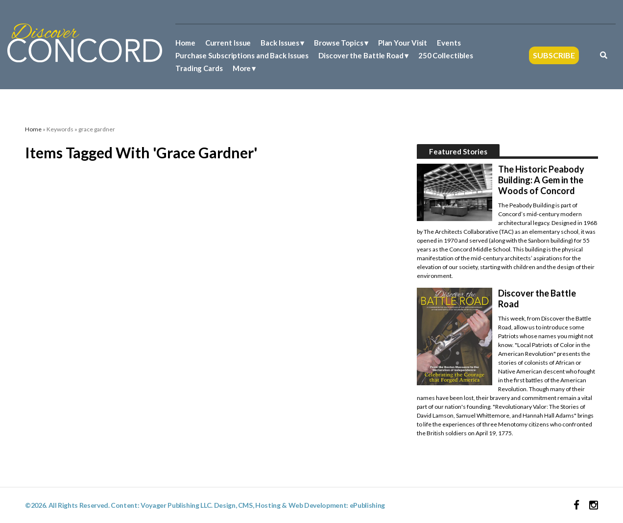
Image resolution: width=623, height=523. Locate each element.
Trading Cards (199, 68)
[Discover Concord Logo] (84, 42)
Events (448, 42)
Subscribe (554, 55)
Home (185, 42)
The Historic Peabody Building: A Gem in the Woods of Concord (541, 180)
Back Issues (280, 42)
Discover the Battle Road (361, 55)
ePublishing (367, 505)
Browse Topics (338, 42)
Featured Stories (458, 151)
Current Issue (228, 42)
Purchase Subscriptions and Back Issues (242, 55)
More (242, 68)
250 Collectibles (445, 55)
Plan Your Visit (403, 42)
